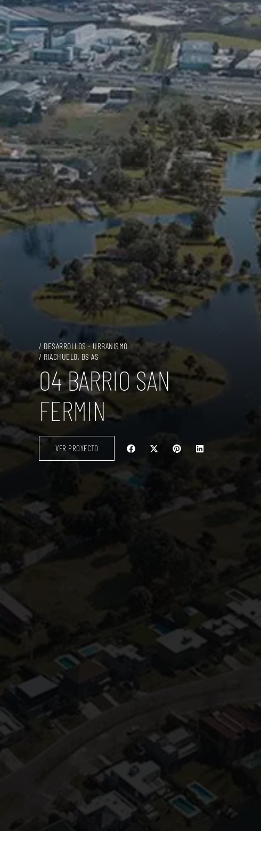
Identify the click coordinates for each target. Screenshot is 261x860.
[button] (131, 448)
